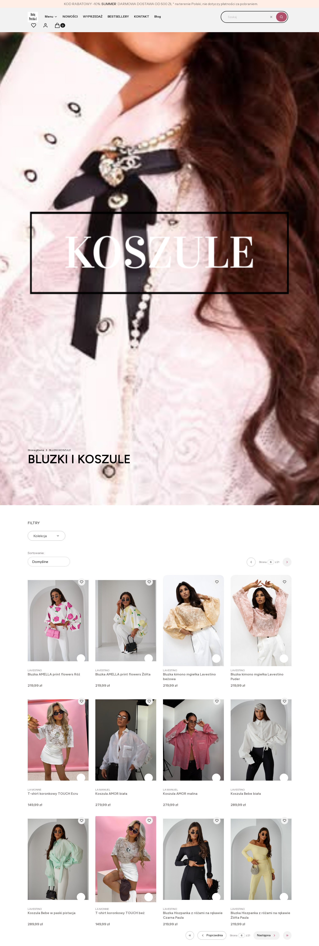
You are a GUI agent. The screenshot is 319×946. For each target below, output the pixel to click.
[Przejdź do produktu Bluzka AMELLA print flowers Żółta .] (125, 620)
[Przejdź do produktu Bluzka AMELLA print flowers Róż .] (58, 620)
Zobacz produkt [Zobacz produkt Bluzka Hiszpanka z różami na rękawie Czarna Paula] (216, 897)
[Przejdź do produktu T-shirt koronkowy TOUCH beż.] (125, 859)
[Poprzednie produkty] (211, 935)
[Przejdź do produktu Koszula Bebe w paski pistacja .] (58, 859)
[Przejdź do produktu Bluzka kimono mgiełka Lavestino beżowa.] (193, 620)
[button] (281, 17)
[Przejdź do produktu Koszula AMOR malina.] (193, 739)
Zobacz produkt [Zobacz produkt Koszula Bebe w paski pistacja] (81, 897)
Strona (263, 562)
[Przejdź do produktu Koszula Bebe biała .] (261, 739)
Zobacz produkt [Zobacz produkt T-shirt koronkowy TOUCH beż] (148, 897)
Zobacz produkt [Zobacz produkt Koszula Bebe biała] (284, 778)
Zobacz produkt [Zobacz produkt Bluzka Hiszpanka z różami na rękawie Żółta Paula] (284, 897)
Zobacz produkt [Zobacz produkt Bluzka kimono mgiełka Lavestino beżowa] (216, 658)
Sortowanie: (36, 553)
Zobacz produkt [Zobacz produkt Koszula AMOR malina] (216, 778)
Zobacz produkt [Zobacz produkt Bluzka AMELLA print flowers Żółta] (148, 658)
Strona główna (36, 450)
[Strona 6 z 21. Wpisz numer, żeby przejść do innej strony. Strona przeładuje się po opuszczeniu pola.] (270, 562)
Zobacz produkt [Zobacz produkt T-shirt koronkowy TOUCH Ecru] (81, 778)
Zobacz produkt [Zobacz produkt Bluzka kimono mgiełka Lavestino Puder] (284, 658)
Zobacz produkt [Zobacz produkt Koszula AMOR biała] (148, 778)
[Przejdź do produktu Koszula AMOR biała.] (125, 739)
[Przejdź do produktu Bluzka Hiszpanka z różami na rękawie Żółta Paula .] (261, 859)
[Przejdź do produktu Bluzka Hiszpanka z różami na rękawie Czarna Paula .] (193, 859)
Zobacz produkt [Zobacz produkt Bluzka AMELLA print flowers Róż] (81, 658)
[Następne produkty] (266, 935)
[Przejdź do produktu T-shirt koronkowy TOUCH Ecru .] (58, 739)
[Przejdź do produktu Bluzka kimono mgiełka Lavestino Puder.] (261, 620)
